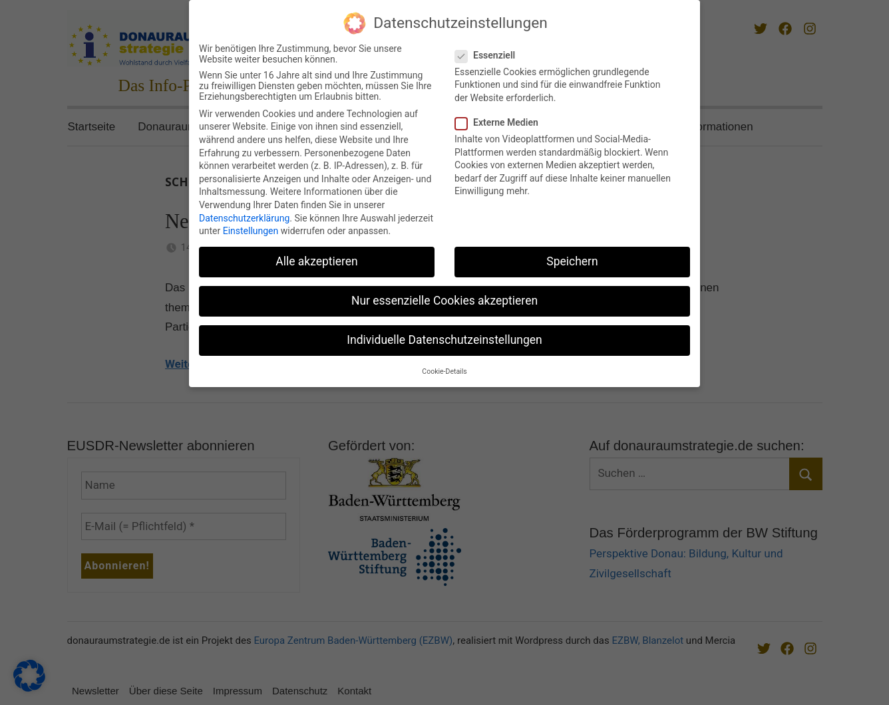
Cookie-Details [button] (444, 368)
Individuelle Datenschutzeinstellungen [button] (444, 337)
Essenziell (489, 52)
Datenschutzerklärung (244, 215)
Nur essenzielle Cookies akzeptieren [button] (444, 298)
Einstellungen (251, 228)
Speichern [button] (572, 258)
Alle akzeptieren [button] (316, 258)
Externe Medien (500, 119)
